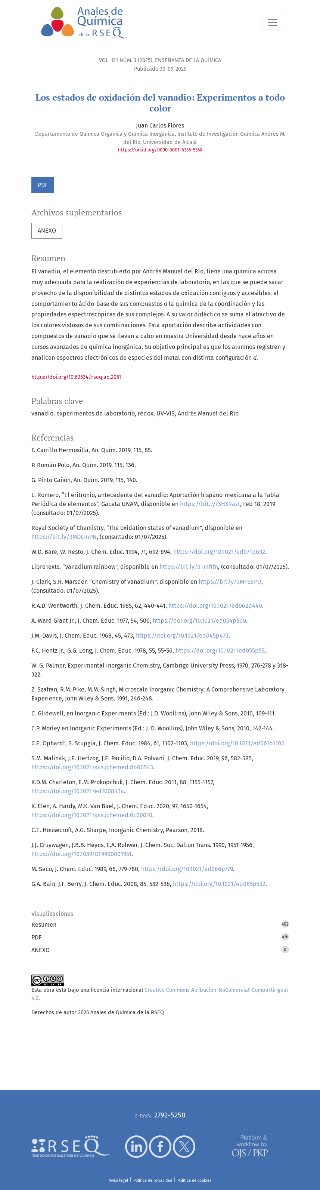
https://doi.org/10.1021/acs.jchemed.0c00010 (91, 815)
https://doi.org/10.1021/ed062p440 (215, 605)
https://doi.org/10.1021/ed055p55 (220, 650)
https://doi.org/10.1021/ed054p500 (199, 620)
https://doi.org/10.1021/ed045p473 (182, 635)
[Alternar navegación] (272, 22)
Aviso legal (118, 1180)
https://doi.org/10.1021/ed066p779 (187, 868)
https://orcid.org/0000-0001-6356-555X (160, 150)
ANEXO (47, 230)
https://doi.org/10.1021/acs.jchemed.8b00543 (92, 767)
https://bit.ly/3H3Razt (210, 503)
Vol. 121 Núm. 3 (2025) (125, 60)
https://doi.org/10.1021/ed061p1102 (237, 743)
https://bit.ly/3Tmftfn (188, 566)
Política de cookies (194, 1180)
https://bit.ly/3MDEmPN (64, 536)
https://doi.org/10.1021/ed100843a (77, 791)
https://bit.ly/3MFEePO (230, 581)
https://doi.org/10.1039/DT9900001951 (81, 854)
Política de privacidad (152, 1180)
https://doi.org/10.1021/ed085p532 (219, 883)
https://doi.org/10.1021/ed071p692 (219, 551)
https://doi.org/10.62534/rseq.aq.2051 (76, 377)
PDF (43, 184)
